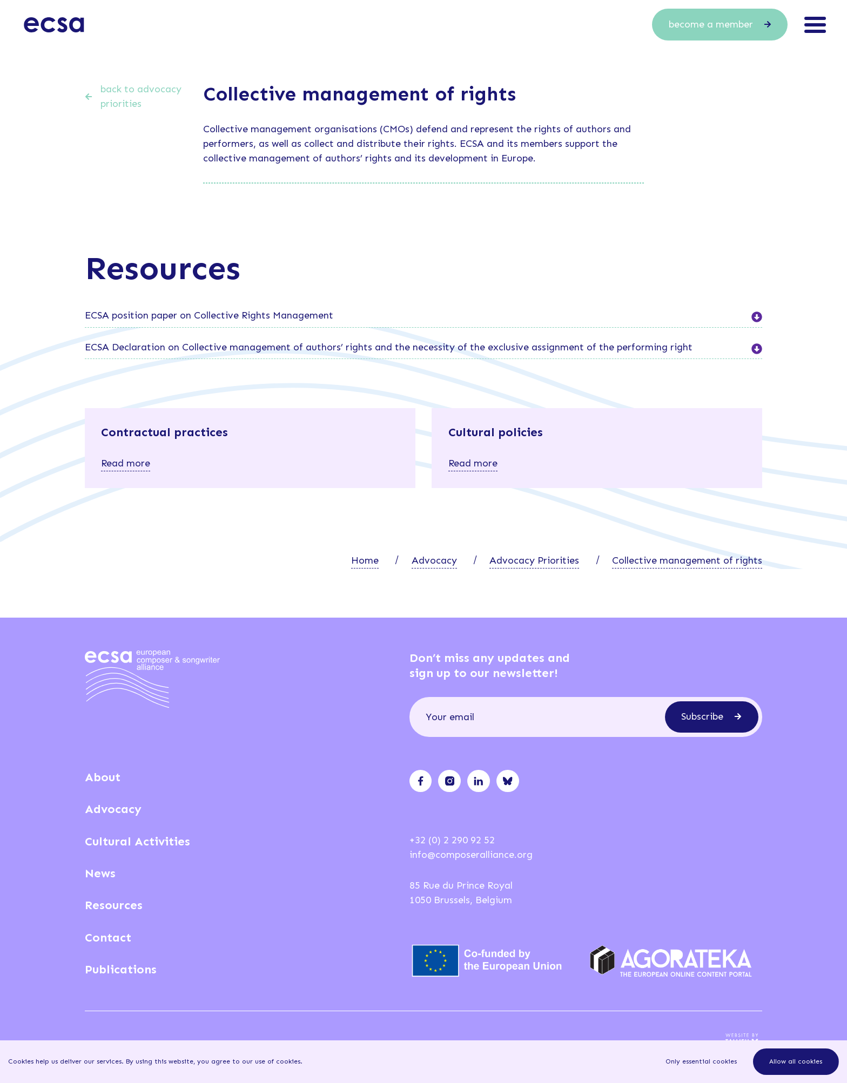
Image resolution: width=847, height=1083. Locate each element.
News (100, 873)
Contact (108, 937)
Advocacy (434, 560)
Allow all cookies (795, 1061)
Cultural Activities (137, 841)
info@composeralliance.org (471, 855)
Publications (121, 969)
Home (365, 560)
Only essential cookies (701, 1061)
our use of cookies (271, 1061)
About (102, 777)
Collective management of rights (687, 560)
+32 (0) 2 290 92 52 (452, 840)
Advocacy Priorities (534, 560)
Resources (114, 905)
